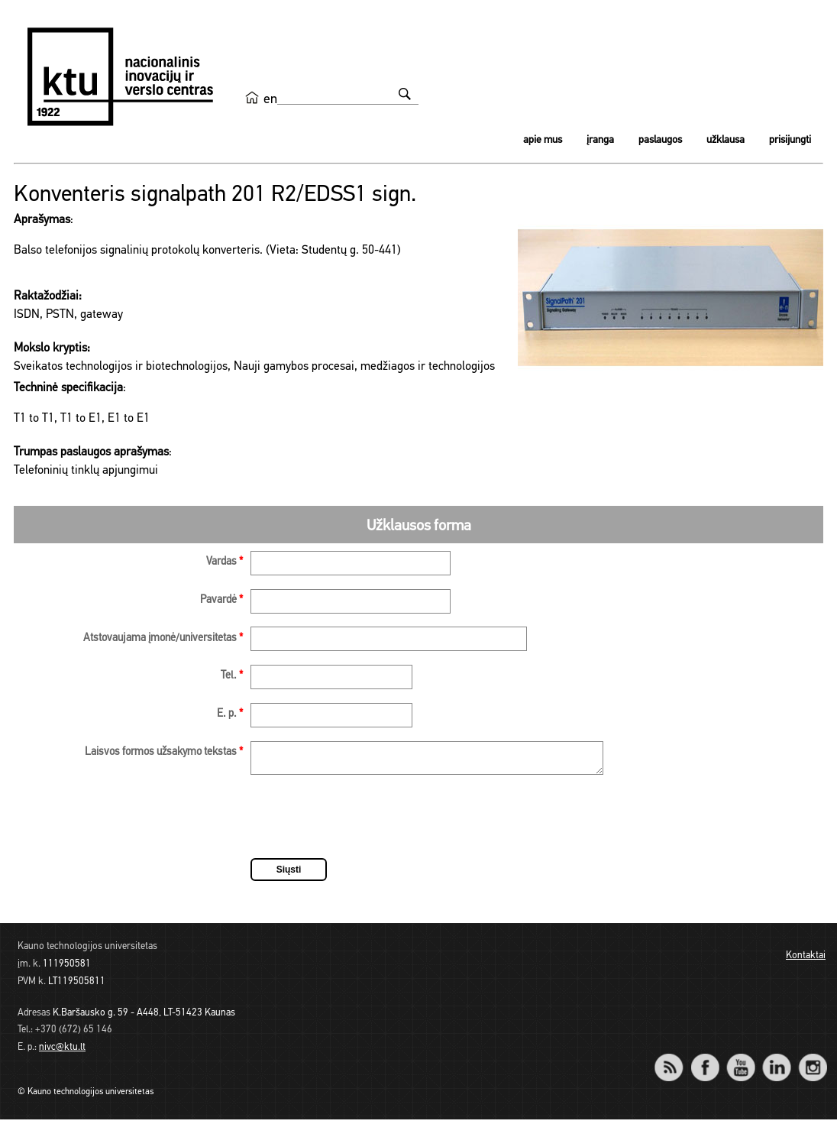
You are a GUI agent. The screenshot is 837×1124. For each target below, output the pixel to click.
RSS (675, 1062)
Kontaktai (806, 960)
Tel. (232, 676)
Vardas (224, 562)
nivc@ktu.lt (62, 1052)
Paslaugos (660, 140)
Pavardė (221, 600)
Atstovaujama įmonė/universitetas (163, 638)
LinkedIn (776, 1062)
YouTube (740, 1062)
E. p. (230, 714)
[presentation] (366, 824)
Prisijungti (790, 140)
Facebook (704, 1062)
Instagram (812, 1062)
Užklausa (725, 140)
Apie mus (542, 140)
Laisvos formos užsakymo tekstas (164, 752)
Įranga (600, 140)
